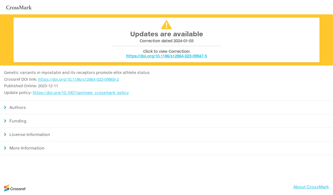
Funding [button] (17, 120)
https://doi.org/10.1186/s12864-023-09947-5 (166, 56)
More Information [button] (27, 147)
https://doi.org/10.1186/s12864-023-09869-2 (78, 79)
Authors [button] (17, 107)
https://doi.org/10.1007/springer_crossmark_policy (81, 92)
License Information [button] (29, 134)
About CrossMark (311, 186)
